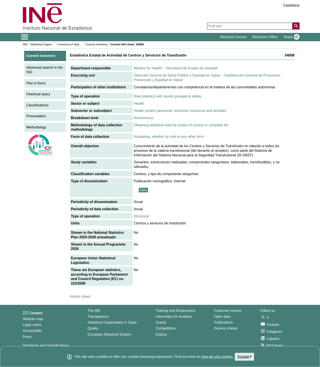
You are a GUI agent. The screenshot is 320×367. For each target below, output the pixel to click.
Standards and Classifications (46, 345)
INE (25, 44)
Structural (141, 216)
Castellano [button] (291, 5)
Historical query (38, 94)
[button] (290, 37)
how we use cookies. (217, 356)
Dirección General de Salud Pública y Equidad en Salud (177, 75)
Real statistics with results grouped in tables (167, 96)
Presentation (36, 116)
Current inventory (96, 44)
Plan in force (36, 83)
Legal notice (32, 325)
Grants (161, 322)
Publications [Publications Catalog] (223, 322)
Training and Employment (175, 310)
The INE (94, 310)
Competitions (166, 328)
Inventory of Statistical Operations (79, 44)
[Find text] (250, 26)
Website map (33, 319)
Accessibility (32, 331)
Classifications (37, 105)
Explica (161, 334)
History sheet (80, 296)
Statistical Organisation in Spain (50, 44)
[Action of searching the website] (296, 25)
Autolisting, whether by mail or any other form (169, 136)
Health (139, 103)
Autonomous (143, 118)
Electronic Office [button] (265, 37)
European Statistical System (109, 334)
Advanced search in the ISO (44, 70)
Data (143, 190)
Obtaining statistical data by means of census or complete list (181, 125)
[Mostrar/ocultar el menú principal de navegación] (25, 37)
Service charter (226, 328)
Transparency (98, 316)
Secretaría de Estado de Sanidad (191, 68)
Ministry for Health (148, 68)
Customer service (227, 310)
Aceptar (244, 356)
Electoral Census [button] (233, 37)
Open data (222, 316)
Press (27, 337)
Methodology (36, 127)
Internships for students (174, 316)
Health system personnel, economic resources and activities (180, 111)
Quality (93, 328)
